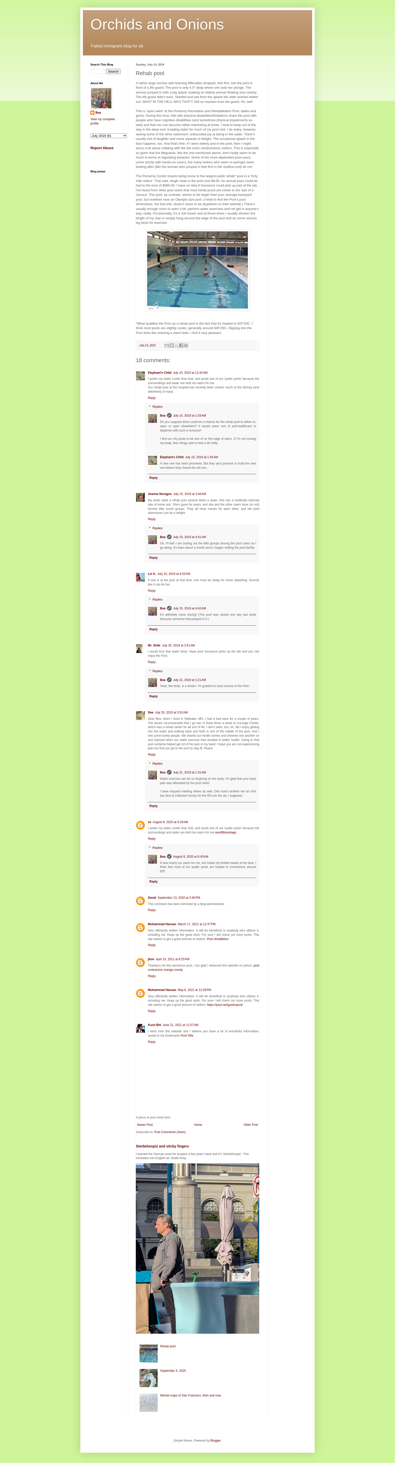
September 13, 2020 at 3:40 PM (179, 897)
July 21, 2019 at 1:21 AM (189, 680)
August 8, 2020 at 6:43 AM (190, 856)
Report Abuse (101, 148)
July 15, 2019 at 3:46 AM (189, 494)
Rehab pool (168, 1346)
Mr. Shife (154, 645)
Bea (163, 415)
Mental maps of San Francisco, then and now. (190, 1395)
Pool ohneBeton (217, 939)
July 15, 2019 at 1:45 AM (201, 457)
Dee (150, 712)
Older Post (251, 1125)
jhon (151, 959)
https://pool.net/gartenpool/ (225, 1005)
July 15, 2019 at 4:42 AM (189, 608)
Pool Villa (187, 1035)
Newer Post (145, 1125)
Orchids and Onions (157, 24)
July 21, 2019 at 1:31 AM (189, 772)
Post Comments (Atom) (170, 1132)
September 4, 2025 (173, 1371)
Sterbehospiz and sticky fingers (162, 1146)
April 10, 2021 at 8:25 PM (172, 959)
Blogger (215, 1440)
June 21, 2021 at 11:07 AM (181, 1025)
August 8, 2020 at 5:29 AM (170, 822)
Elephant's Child (160, 373)
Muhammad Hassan (162, 924)
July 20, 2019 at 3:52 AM (171, 712)
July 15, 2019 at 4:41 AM (189, 537)
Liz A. (152, 574)
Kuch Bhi (154, 1025)
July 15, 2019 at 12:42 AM (190, 373)
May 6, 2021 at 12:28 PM (194, 990)
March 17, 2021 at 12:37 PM (197, 924)
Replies (157, 407)
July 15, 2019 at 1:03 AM (189, 415)
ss (149, 822)
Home (198, 1125)
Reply (152, 398)
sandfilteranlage (225, 832)
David (152, 897)
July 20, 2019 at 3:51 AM (178, 645)
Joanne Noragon (160, 494)
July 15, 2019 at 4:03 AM (173, 574)
